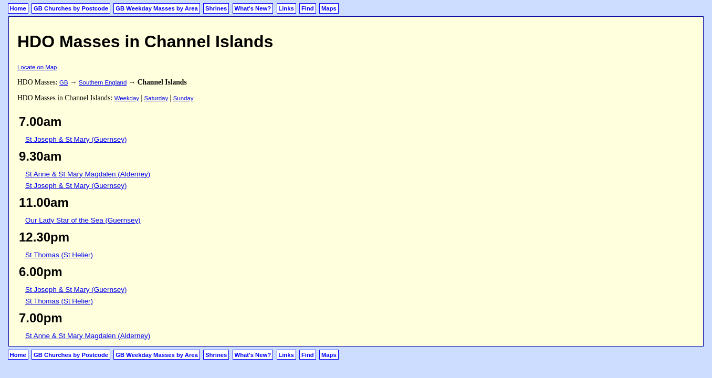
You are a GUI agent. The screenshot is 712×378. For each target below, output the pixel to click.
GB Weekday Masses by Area (157, 8)
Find (307, 8)
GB (63, 82)
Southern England (103, 82)
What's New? (253, 8)
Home (18, 8)
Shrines (216, 8)
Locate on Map (37, 67)
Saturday (156, 98)
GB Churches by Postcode (71, 8)
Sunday (183, 98)
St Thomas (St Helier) (59, 255)
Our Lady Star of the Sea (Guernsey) (83, 220)
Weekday (126, 98)
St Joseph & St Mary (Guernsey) (76, 139)
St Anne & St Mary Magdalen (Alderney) (87, 174)
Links (286, 8)
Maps (329, 8)
